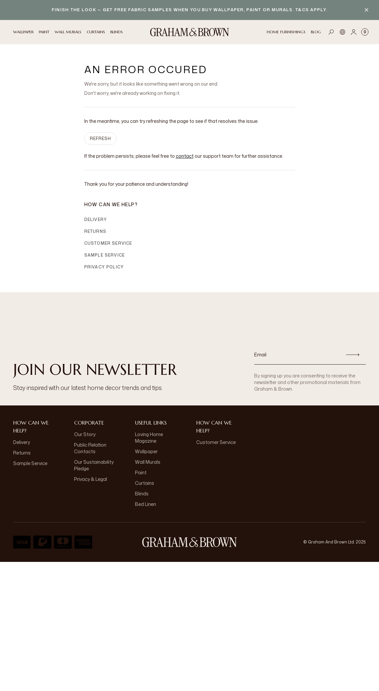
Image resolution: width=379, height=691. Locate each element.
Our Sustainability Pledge (94, 465)
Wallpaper (146, 451)
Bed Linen (145, 504)
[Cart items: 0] (364, 32)
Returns (95, 231)
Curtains (144, 483)
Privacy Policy (104, 267)
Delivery (95, 219)
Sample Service (104, 255)
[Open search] (331, 32)
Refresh (100, 138)
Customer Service (108, 243)
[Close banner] (366, 9)
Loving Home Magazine (149, 437)
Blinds (142, 493)
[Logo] (189, 32)
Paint (141, 472)
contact (185, 156)
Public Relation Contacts (90, 448)
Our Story (84, 434)
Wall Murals (147, 462)
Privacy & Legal (90, 479)
